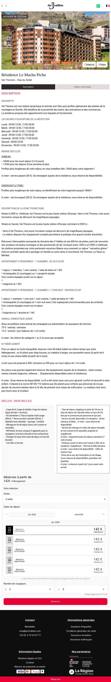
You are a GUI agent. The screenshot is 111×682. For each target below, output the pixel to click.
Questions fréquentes (81, 626)
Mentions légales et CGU (30, 658)
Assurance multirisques (81, 639)
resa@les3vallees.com (30, 631)
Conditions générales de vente (81, 631)
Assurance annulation (81, 635)
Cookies (30, 662)
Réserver (55, 601)
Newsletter (30, 626)
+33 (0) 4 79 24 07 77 (30, 635)
